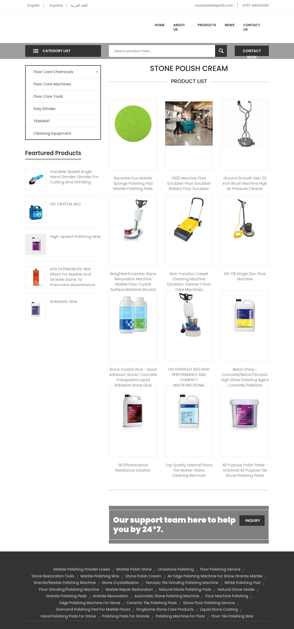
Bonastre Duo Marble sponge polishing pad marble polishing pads (133, 183)
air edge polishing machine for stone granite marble (215, 576)
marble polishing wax (100, 576)
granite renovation (110, 596)
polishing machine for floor (180, 616)
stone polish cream (143, 576)
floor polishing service (220, 569)
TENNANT (42, 121)
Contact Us (251, 27)
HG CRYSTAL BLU (65, 204)
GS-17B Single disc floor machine (245, 276)
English (34, 5)
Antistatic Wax (64, 301)
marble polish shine (134, 569)
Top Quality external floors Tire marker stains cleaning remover (189, 470)
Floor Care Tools (48, 96)
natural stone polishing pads (185, 589)
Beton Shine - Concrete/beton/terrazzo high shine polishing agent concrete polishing (245, 377)
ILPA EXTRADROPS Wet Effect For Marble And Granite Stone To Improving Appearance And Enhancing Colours (72, 279)
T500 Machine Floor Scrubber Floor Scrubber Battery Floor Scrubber (189, 183)
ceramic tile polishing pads (152, 602)
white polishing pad (242, 582)
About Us (179, 27)
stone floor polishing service (209, 602)
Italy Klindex (45, 108)
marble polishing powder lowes (82, 569)
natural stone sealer (236, 589)
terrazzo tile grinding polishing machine (181, 582)
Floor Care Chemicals (66, 71)
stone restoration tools (52, 576)
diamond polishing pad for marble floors (93, 609)
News (230, 25)
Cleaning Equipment (52, 133)
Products (207, 25)
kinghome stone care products (165, 609)
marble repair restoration (129, 589)
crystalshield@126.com (214, 5)
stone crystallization (120, 582)
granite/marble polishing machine (64, 582)
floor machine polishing (226, 596)
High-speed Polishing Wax (75, 236)
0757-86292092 (255, 5)
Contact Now (252, 52)
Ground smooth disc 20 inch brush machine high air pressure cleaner (245, 183)
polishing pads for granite (125, 616)
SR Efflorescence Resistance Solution (133, 467)
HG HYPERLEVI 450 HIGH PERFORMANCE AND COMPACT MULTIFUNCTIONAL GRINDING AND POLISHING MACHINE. (189, 382)
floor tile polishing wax (232, 616)
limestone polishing (176, 569)
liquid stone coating (219, 609)
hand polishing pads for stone (68, 616)
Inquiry (252, 520)
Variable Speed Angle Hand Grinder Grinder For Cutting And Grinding (74, 177)
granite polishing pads (66, 596)
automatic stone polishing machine (166, 596)
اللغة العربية (79, 5)
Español (56, 5)
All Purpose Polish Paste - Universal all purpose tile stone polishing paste (245, 470)
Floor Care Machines (52, 84)
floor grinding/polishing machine (69, 589)
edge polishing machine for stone (89, 602)
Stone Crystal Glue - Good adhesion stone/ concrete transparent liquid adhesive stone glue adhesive (133, 380)
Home (160, 25)
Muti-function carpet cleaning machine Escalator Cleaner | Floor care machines (189, 281)
